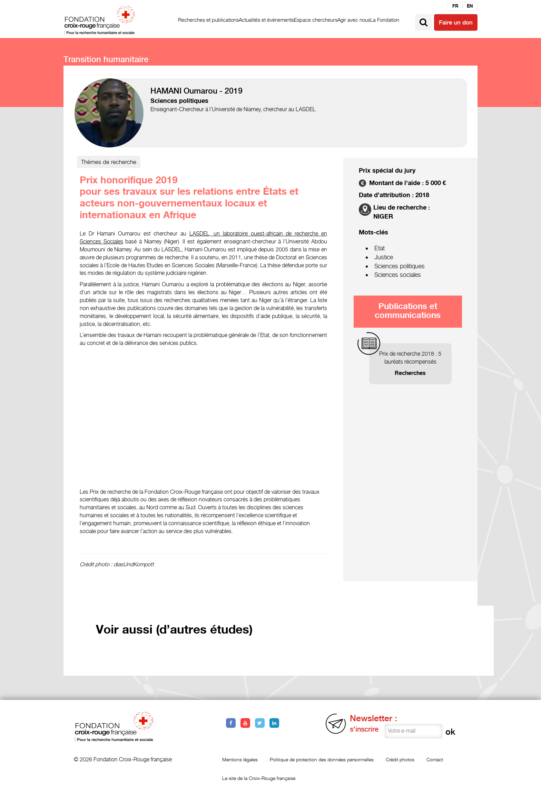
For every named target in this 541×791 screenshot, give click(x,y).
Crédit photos (400, 759)
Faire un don (456, 22)
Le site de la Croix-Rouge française (258, 778)
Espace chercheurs (315, 20)
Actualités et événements (266, 20)
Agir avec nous (353, 20)
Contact (434, 759)
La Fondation (384, 20)
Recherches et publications (208, 20)
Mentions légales (240, 759)
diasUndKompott (134, 564)
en (470, 6)
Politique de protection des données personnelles (322, 759)
